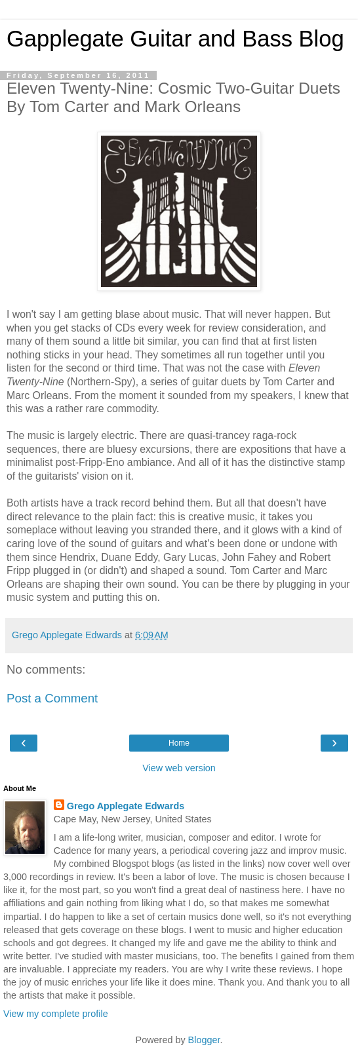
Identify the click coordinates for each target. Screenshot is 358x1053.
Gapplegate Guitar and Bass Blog (175, 38)
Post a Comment (52, 698)
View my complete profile (55, 1013)
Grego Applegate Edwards (125, 806)
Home (179, 743)
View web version (179, 768)
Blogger (204, 1040)
